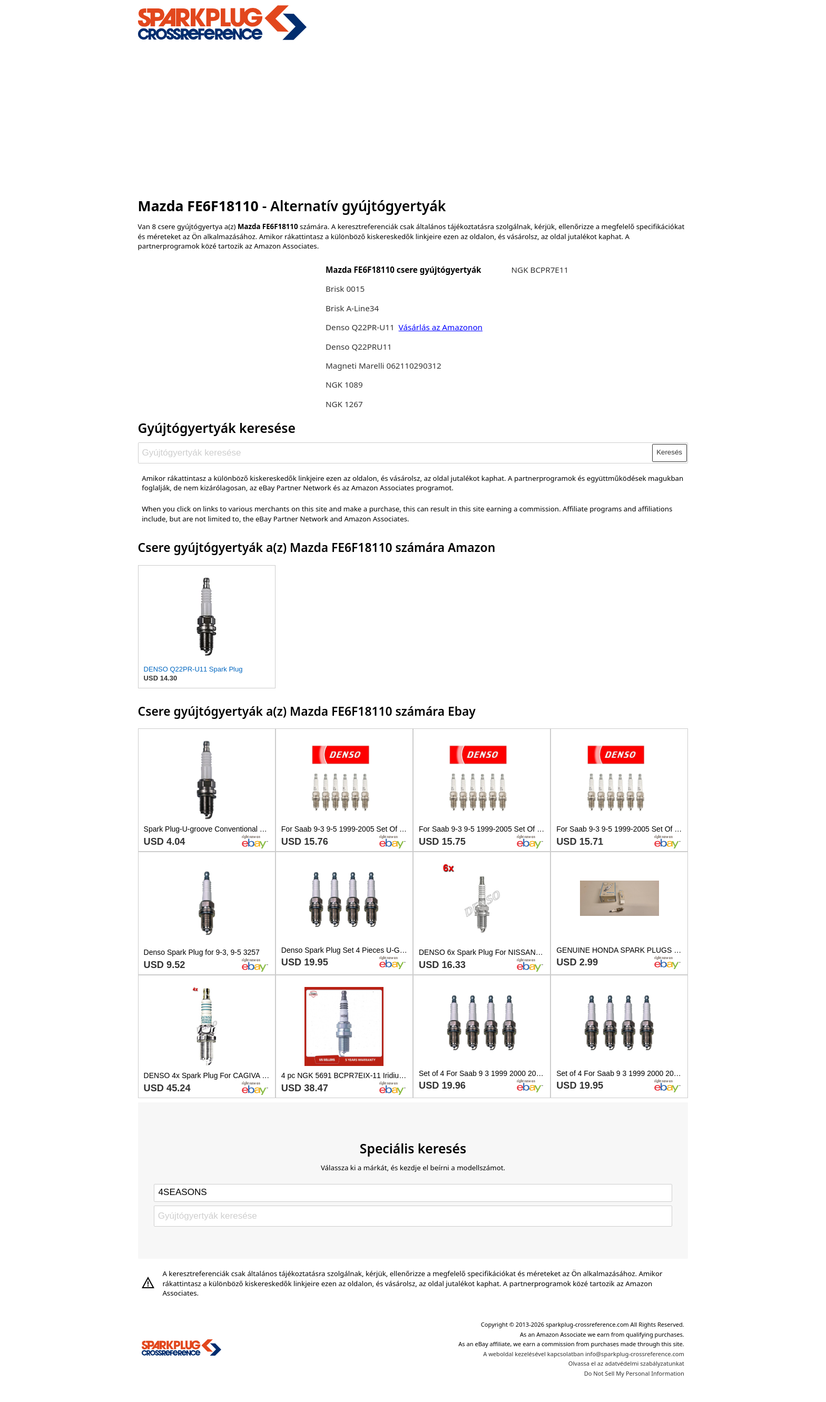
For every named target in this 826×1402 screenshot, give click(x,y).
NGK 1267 (344, 404)
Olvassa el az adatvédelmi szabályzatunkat (626, 1363)
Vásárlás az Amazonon (441, 327)
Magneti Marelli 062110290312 (383, 365)
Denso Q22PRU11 (359, 346)
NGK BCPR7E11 (540, 269)
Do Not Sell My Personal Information (634, 1373)
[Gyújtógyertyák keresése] (395, 453)
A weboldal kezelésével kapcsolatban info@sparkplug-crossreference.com (583, 1354)
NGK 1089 (344, 384)
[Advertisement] (413, 117)
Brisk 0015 (345, 288)
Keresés (669, 452)
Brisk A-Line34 (352, 308)
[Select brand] (413, 1193)
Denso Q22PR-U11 (360, 327)
